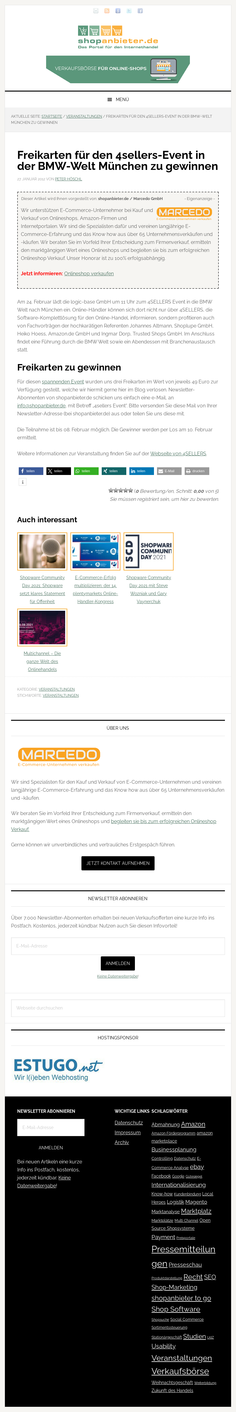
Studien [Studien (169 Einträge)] (194, 1336)
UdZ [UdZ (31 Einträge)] (210, 1337)
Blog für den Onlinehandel (118, 37)
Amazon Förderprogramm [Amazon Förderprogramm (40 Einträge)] (173, 1133)
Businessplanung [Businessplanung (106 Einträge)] (173, 1149)
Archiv (122, 1142)
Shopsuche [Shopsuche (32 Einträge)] (160, 1320)
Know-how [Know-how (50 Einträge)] (162, 1193)
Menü (122, 99)
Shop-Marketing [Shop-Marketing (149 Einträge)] (174, 1287)
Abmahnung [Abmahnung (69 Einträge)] (165, 1125)
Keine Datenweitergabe (117, 976)
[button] (31, 471)
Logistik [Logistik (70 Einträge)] (175, 1202)
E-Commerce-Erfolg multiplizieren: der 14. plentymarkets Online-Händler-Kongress (95, 568)
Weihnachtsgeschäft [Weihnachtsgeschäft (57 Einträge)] (172, 1382)
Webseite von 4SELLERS (178, 454)
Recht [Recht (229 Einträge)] (193, 1277)
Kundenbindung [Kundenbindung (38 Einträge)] (187, 1194)
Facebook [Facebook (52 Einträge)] (161, 1176)
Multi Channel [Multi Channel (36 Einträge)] (186, 1220)
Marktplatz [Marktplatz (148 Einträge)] (196, 1211)
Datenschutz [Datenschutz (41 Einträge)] (185, 1158)
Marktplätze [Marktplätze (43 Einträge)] (162, 1220)
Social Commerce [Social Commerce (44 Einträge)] (187, 1319)
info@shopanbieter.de (41, 406)
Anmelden (118, 963)
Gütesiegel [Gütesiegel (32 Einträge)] (194, 1177)
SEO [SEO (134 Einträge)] (210, 1277)
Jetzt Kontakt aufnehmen (118, 863)
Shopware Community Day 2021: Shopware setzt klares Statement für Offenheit (42, 568)
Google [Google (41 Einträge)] (178, 1176)
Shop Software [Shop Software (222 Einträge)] (175, 1309)
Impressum (128, 1132)
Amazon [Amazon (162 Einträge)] (193, 1124)
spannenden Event (63, 382)
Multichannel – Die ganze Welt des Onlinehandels (42, 640)
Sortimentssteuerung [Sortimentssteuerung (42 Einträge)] (169, 1327)
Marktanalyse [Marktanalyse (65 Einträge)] (165, 1211)
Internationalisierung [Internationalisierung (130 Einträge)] (178, 1184)
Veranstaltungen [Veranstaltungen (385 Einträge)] (181, 1358)
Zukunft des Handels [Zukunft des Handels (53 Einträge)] (172, 1390)
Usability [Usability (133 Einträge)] (163, 1346)
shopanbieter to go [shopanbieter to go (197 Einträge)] (181, 1298)
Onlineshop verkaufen (89, 274)
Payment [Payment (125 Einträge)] (163, 1237)
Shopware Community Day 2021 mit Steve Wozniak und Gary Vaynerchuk (149, 568)
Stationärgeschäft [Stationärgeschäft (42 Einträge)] (166, 1337)
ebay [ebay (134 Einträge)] (197, 1167)
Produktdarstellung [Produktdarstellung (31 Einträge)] (166, 1278)
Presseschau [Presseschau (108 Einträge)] (185, 1264)
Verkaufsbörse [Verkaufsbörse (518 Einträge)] (180, 1371)
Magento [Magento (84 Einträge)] (196, 1202)
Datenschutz (129, 1123)
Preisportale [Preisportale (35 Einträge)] (185, 1238)
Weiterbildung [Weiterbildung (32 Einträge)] (205, 1383)
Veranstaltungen (57, 689)
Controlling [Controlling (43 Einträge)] (162, 1158)
